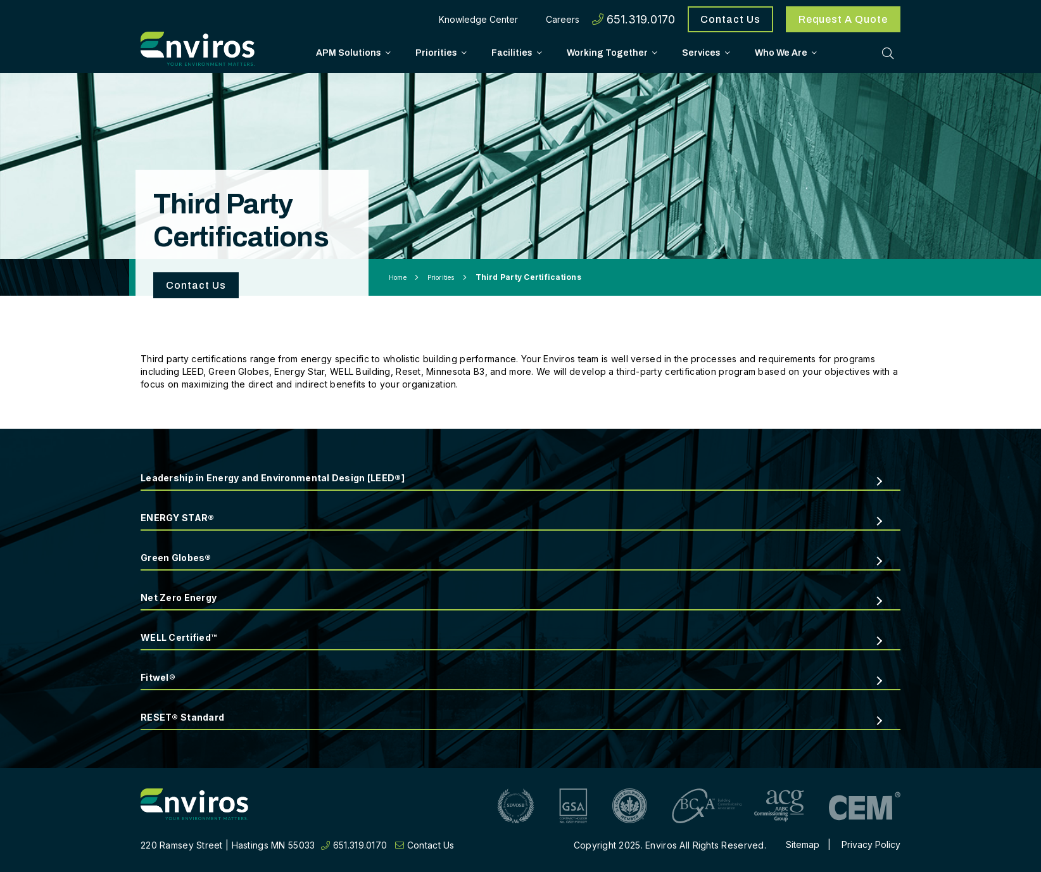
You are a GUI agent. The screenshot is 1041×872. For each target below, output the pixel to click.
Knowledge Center (478, 19)
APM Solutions (348, 52)
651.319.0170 (633, 19)
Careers (562, 19)
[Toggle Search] (887, 52)
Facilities (512, 52)
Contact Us (730, 19)
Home (398, 277)
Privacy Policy (871, 844)
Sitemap (802, 844)
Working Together (607, 52)
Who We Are (781, 52)
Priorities (436, 52)
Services (701, 52)
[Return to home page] (195, 805)
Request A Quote (843, 19)
